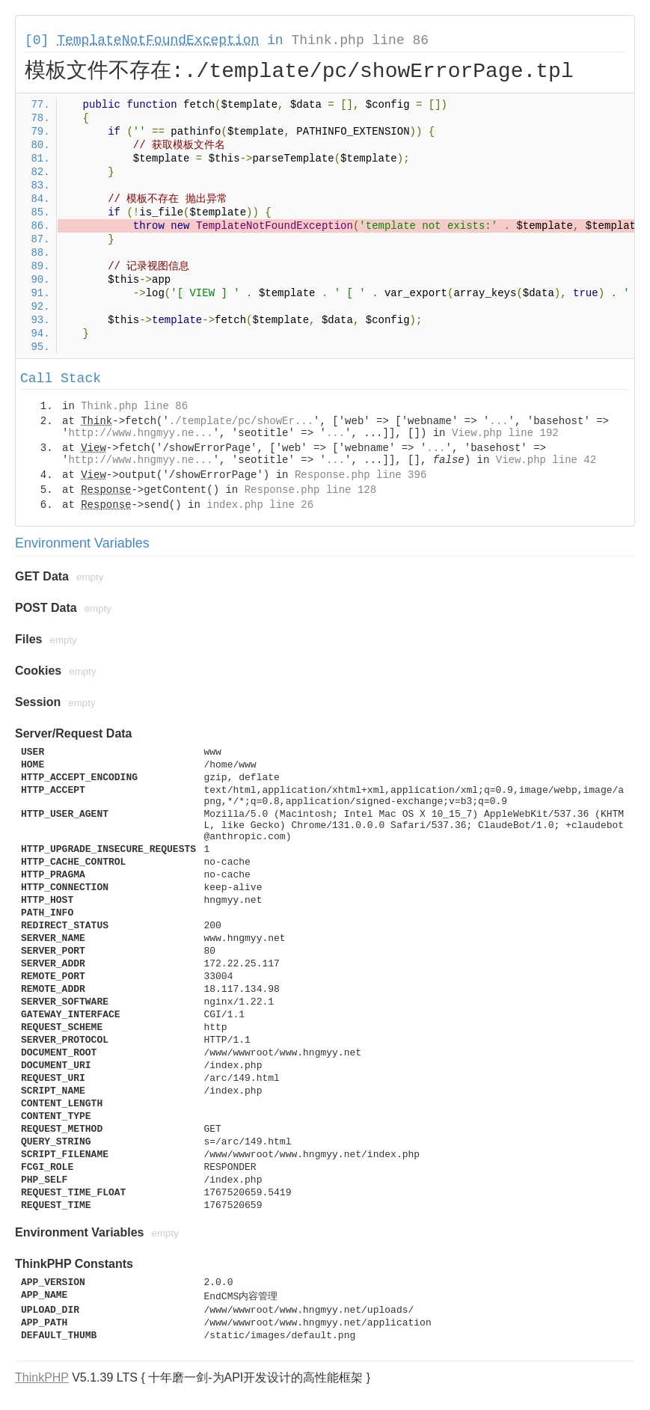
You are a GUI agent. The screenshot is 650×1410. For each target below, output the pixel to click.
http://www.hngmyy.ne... (140, 433)
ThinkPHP (42, 1377)
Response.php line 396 (360, 475)
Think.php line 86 (360, 40)
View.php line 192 (505, 433)
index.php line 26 (259, 505)
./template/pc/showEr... (241, 421)
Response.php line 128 (310, 490)
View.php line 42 (546, 460)
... (498, 421)
